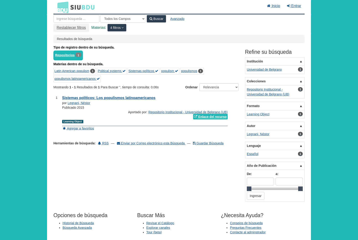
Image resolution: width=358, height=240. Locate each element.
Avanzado (177, 19)
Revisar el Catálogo (160, 223)
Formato (253, 106)
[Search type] (122, 19)
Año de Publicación (261, 165)
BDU (62, 7)
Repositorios (65, 55)
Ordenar (191, 87)
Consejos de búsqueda (246, 223)
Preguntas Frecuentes (245, 227)
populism (169, 71)
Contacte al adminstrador (248, 232)
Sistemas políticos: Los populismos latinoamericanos (108, 98)
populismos (189, 71)
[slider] (249, 188)
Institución (255, 61)
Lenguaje (254, 146)
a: (277, 174)
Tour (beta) (154, 232)
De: (249, 174)
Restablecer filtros (71, 28)
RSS (103, 143)
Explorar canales (158, 227)
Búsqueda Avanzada (77, 227)
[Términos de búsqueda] (76, 19)
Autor (251, 126)
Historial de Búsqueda (78, 223)
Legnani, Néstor (79, 103)
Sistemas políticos (143, 71)
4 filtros (115, 28)
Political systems (112, 71)
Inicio (273, 6)
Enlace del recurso (210, 117)
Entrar (294, 6)
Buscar (156, 19)
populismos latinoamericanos (77, 79)
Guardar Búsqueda (208, 143)
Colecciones (256, 81)
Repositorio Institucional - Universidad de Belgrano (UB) (188, 112)
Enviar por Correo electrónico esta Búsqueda (151, 143)
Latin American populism (72, 71)
